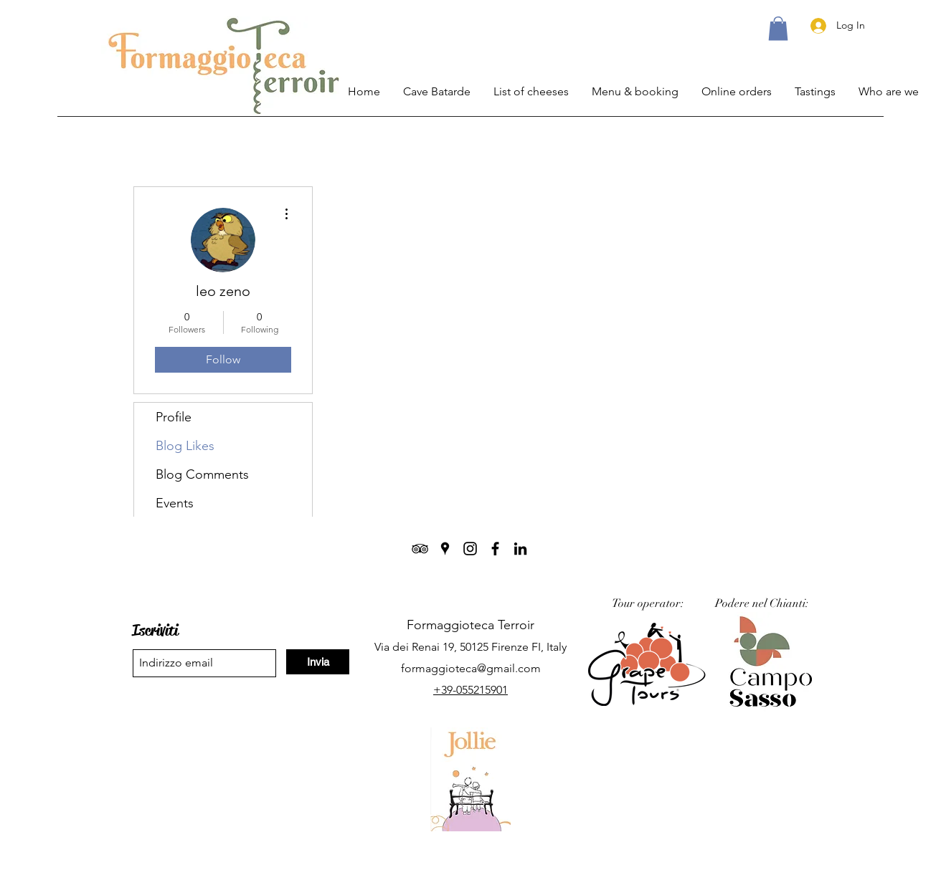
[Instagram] (470, 549)
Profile (173, 417)
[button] (778, 28)
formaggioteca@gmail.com (471, 668)
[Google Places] (445, 549)
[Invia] (317, 661)
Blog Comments (202, 474)
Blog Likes (185, 446)
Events (175, 503)
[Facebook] (495, 549)
